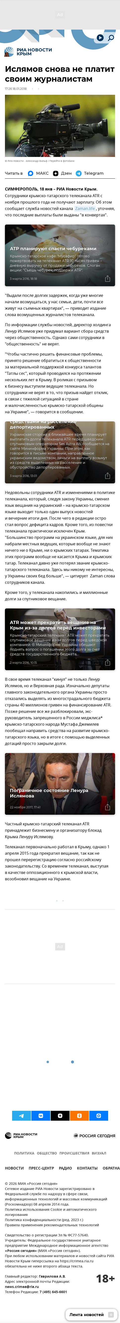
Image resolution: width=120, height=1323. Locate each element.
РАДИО (65, 1169)
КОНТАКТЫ (87, 1169)
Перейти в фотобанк (61, 161)
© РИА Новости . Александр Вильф (26, 161)
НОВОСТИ (14, 1169)
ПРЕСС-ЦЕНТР (41, 1169)
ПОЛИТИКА (24, 1153)
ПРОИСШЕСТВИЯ (74, 1153)
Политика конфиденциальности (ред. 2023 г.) (44, 1220)
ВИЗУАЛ (99, 1153)
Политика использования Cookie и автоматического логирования (51, 1212)
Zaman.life (85, 209)
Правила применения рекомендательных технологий (52, 1225)
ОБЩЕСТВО (47, 1153)
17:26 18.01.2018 (16, 89)
